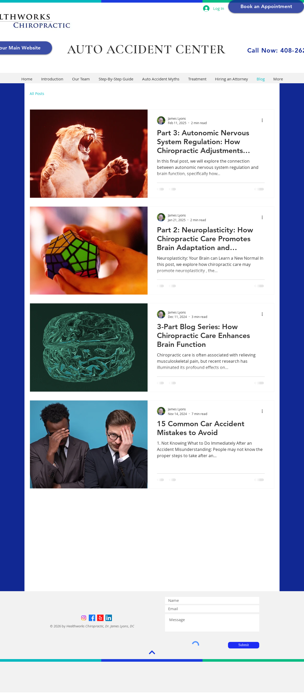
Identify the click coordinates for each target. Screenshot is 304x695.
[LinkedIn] (108, 618)
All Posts (37, 93)
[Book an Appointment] (266, 6)
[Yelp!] (100, 618)
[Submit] (243, 645)
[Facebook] (92, 618)
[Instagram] (83, 618)
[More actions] (264, 120)
